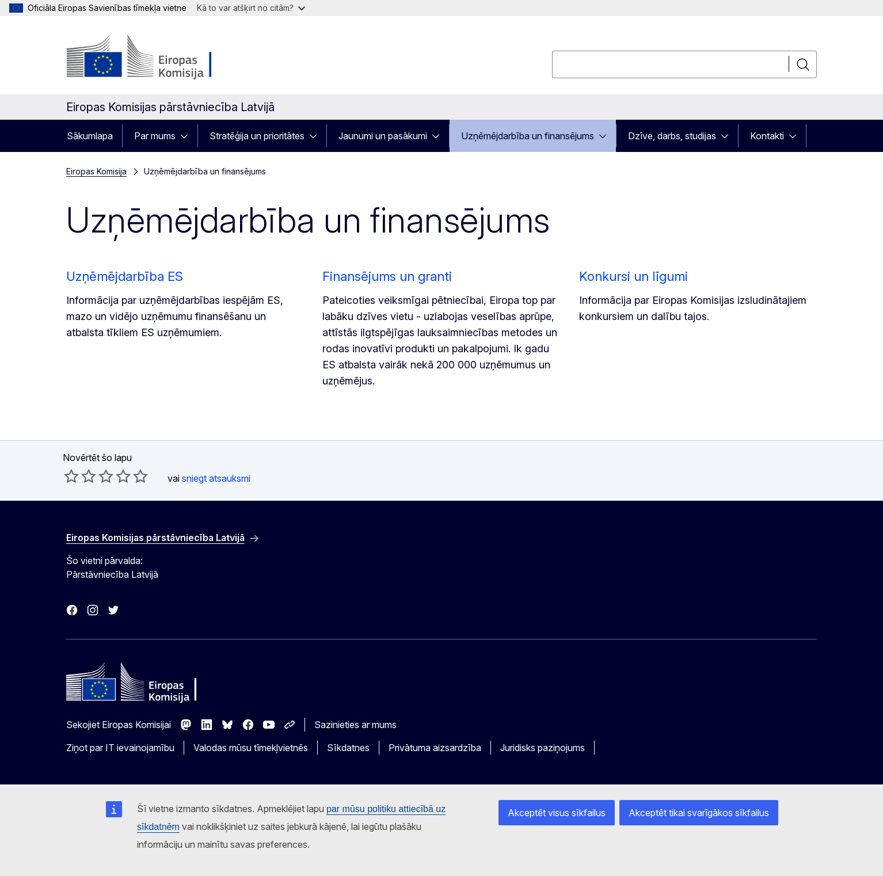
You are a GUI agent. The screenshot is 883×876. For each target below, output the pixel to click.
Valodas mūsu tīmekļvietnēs (250, 747)
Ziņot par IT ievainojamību (120, 747)
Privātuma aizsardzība (435, 747)
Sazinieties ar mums (355, 724)
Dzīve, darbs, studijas (672, 136)
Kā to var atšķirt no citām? (251, 8)
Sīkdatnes (348, 747)
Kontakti (767, 136)
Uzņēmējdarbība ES (124, 276)
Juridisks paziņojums (542, 747)
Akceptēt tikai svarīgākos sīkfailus (699, 812)
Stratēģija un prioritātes (257, 136)
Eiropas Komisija (96, 171)
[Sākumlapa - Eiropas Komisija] (159, 58)
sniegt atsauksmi (216, 478)
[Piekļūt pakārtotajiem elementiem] (187, 136)
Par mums (155, 136)
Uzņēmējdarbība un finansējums (527, 136)
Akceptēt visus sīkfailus (557, 812)
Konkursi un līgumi (633, 276)
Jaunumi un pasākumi (382, 136)
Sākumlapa (90, 136)
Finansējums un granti (387, 276)
